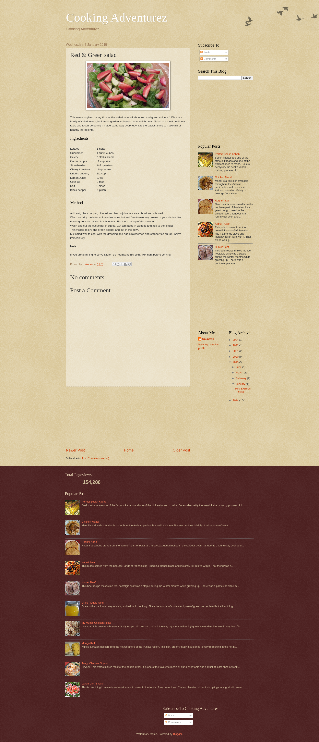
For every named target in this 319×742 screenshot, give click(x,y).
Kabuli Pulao (222, 223)
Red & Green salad (242, 390)
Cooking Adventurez (116, 17)
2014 (236, 400)
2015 (236, 362)
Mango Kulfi (88, 643)
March (240, 372)
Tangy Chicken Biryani (94, 663)
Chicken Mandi (223, 177)
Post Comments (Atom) (95, 458)
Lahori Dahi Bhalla (92, 683)
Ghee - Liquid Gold (93, 602)
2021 (236, 351)
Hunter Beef (222, 246)
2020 (236, 356)
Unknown (208, 339)
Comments (208, 58)
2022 (236, 345)
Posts (205, 52)
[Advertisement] (127, 417)
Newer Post (75, 450)
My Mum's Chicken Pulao (96, 622)
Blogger (177, 733)
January (241, 383)
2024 (236, 339)
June (239, 367)
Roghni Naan (222, 200)
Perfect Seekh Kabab (227, 154)
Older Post (181, 450)
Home (129, 450)
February (241, 378)
